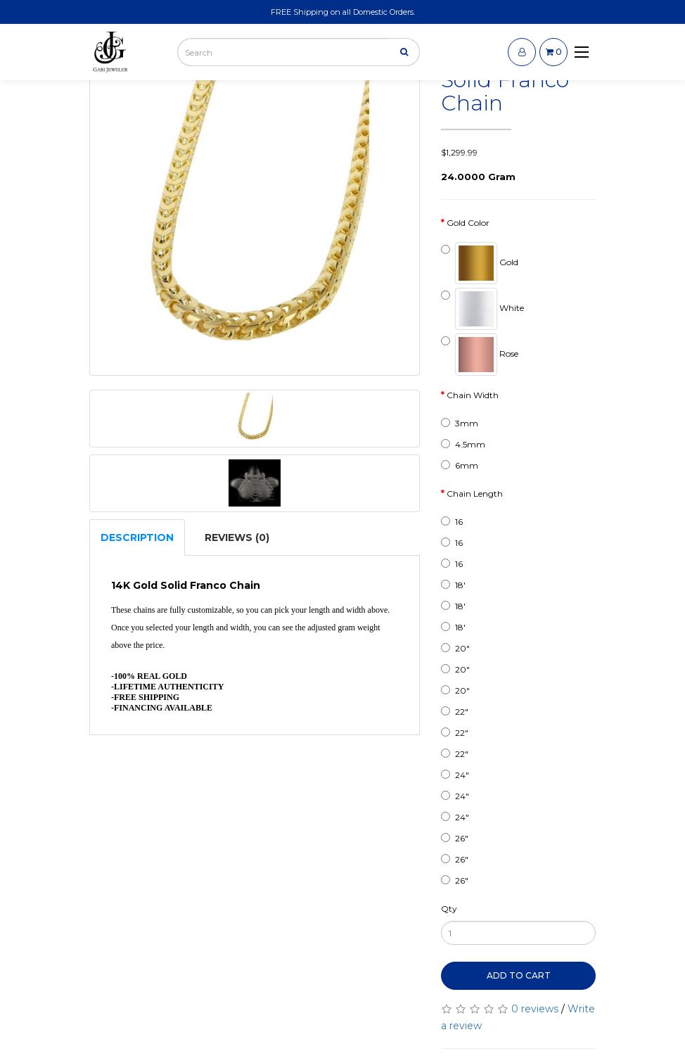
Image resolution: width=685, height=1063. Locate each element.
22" (454, 711)
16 (452, 521)
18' (453, 585)
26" (454, 838)
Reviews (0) (237, 537)
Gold (479, 263)
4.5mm (463, 444)
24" (455, 775)
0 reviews (534, 1008)
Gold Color (468, 222)
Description (137, 537)
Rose (479, 354)
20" (455, 648)
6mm (459, 465)
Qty (449, 908)
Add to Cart (519, 975)
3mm (459, 423)
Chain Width (473, 395)
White (482, 309)
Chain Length (475, 493)
